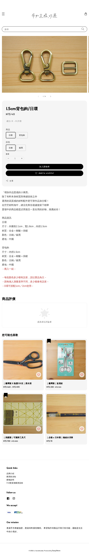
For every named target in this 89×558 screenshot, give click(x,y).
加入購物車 (44, 166)
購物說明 (10, 479)
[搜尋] (83, 29)
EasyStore (56, 550)
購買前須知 (11, 476)
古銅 (11, 147)
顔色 (8, 142)
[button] (3, 14)
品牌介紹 (10, 473)
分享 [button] (9, 181)
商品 (8, 129)
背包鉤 (22, 135)
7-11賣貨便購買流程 (15, 483)
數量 (7, 154)
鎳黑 (21, 147)
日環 (11, 135)
